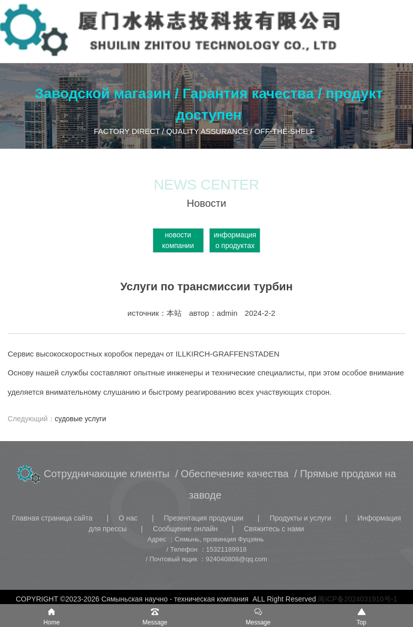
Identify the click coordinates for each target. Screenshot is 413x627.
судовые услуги (80, 419)
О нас (129, 518)
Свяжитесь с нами (274, 529)
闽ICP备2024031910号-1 (357, 599)
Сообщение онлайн (186, 529)
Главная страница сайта (53, 518)
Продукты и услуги (301, 518)
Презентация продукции (204, 518)
